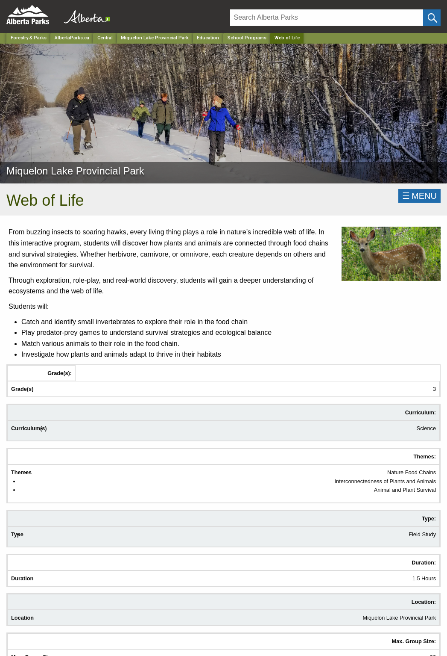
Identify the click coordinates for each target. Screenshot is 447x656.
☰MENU (419, 196)
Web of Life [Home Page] (287, 38)
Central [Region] (105, 38)
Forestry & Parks (29, 38)
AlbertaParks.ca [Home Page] (72, 38)
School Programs (247, 38)
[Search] (326, 17)
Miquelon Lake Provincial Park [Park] (155, 38)
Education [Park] (208, 38)
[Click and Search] (432, 17)
